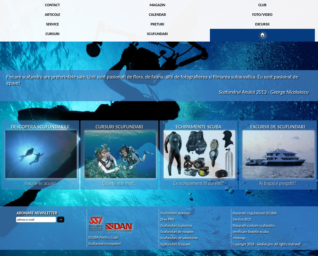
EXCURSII (262, 24)
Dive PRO (168, 219)
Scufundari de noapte (177, 231)
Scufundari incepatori (104, 243)
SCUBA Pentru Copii (103, 237)
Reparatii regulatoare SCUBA (254, 213)
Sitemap (239, 238)
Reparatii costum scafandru (254, 225)
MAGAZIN (157, 4)
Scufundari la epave (176, 244)
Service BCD (242, 219)
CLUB (262, 4)
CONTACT (52, 4)
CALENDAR (157, 14)
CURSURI (52, 33)
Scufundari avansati (176, 213)
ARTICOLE (52, 14)
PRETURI (157, 24)
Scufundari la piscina (176, 225)
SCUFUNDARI (157, 33)
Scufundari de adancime (179, 238)
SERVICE (52, 24)
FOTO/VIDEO (262, 14)
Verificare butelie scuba (251, 231)
